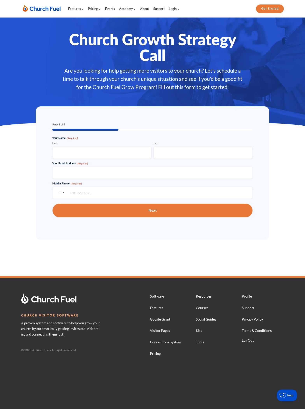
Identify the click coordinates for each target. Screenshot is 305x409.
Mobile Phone (67, 183)
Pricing (94, 8)
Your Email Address (70, 163)
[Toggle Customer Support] (287, 395)
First (54, 143)
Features (76, 8)
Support (159, 9)
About (144, 9)
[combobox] (61, 193)
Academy (127, 8)
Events (110, 9)
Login (174, 8)
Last (156, 143)
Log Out (248, 340)
